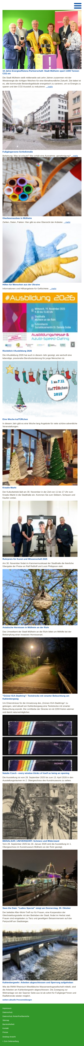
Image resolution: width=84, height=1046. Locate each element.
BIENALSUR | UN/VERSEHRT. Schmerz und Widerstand (30, 841)
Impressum (6, 1008)
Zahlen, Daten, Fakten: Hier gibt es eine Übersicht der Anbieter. (33, 222)
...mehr (49, 86)
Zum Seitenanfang (11, 1041)
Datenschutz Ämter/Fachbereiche (15, 1016)
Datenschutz (7, 1012)
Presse (5, 1032)
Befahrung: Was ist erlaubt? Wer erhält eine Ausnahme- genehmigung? (36, 156)
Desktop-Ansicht (9, 1037)
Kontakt (5, 1028)
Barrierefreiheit (8, 1024)
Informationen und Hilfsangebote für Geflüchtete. (26, 288)
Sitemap (5, 1020)
